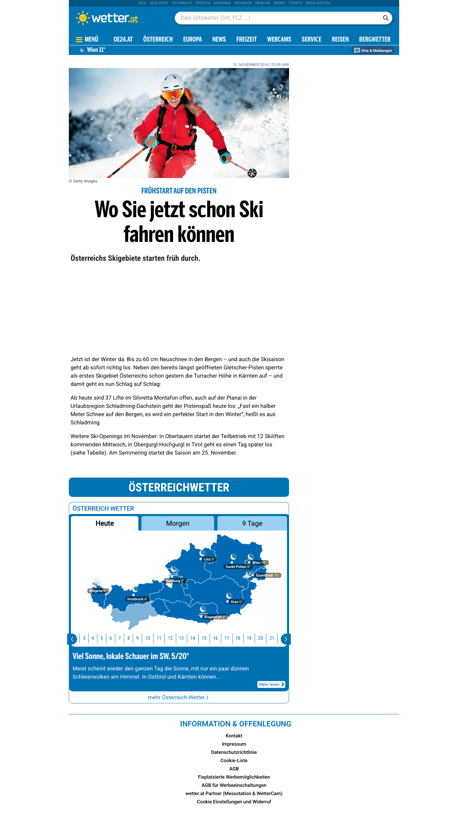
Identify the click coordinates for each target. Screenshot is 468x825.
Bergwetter (375, 40)
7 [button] (124, 638)
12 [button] (175, 638)
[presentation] (72, 639)
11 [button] (163, 638)
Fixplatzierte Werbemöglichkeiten (234, 777)
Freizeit (246, 40)
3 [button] (89, 638)
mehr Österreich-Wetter (179, 697)
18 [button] (242, 638)
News (219, 40)
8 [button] (133, 638)
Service (311, 40)
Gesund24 (243, 3)
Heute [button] (104, 523)
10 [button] (152, 638)
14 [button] (197, 638)
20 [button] (265, 638)
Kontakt (234, 736)
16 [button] (220, 638)
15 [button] (208, 638)
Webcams (279, 40)
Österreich (182, 3)
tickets (295, 3)
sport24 (203, 3)
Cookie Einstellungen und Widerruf (234, 802)
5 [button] (106, 638)
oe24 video (158, 3)
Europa (192, 40)
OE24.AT (123, 40)
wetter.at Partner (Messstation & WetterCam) (234, 793)
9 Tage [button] (252, 523)
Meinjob (262, 3)
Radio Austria (318, 3)
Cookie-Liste (234, 760)
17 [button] (231, 638)
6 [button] (115, 638)
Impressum (234, 744)
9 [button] (142, 638)
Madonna (222, 3)
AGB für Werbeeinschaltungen (234, 785)
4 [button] (97, 638)
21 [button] (276, 638)
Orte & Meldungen (373, 50)
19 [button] (254, 638)
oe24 (142, 3)
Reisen (279, 3)
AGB (234, 769)
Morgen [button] (178, 523)
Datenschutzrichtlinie (234, 752)
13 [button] (186, 638)
